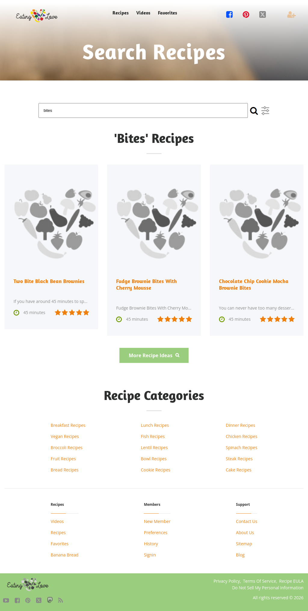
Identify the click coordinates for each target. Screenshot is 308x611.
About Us (245, 532)
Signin (150, 555)
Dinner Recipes (240, 425)
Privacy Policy (227, 581)
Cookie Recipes (155, 470)
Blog (240, 555)
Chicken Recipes (241, 436)
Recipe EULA (291, 581)
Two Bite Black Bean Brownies (49, 281)
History (151, 543)
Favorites (167, 13)
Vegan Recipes (65, 436)
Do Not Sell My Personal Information (267, 588)
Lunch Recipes (155, 425)
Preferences (155, 532)
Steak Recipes (239, 458)
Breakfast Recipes (68, 425)
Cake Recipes (238, 470)
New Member (157, 521)
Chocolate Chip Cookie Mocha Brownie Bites (253, 284)
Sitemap (244, 543)
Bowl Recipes (153, 458)
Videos (143, 13)
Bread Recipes (65, 470)
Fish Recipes (153, 436)
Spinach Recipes (241, 447)
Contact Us (246, 521)
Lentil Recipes (154, 447)
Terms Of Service (259, 581)
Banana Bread (65, 555)
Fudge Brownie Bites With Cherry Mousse (146, 284)
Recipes (120, 13)
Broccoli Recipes (67, 447)
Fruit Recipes (63, 458)
